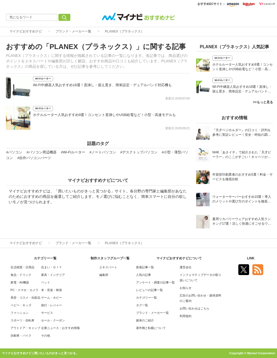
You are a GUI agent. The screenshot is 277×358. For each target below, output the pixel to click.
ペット (45, 282)
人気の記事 (143, 274)
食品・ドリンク (21, 274)
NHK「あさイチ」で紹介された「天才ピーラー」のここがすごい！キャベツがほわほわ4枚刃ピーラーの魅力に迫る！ (241, 155)
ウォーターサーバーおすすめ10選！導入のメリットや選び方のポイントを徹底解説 (241, 199)
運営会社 (186, 267)
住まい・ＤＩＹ (51, 267)
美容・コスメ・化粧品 (25, 297)
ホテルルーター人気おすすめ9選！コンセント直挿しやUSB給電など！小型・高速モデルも (104, 115)
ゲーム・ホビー (51, 297)
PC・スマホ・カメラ (24, 290)
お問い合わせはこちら (194, 308)
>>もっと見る (263, 102)
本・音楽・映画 (51, 290)
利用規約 (186, 316)
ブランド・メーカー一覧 (73, 31)
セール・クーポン (53, 320)
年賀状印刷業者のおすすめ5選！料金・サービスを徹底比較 (242, 177)
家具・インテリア (53, 274)
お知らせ (186, 287)
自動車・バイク (21, 335)
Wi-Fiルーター (43, 78)
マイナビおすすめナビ (25, 31)
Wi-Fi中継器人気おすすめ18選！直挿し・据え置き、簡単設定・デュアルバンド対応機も (102, 85)
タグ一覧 (142, 305)
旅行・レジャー (51, 305)
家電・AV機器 (20, 282)
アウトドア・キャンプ (25, 328)
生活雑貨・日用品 (22, 267)
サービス (47, 312)
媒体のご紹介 (145, 320)
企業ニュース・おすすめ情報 (60, 328)
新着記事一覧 (145, 267)
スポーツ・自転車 (22, 320)
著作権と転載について (151, 328)
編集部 (103, 274)
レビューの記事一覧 (149, 290)
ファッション (19, 312)
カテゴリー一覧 (146, 297)
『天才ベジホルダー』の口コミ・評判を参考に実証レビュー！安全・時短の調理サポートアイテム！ (241, 133)
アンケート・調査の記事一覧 (155, 282)
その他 (45, 335)
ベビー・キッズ (21, 305)
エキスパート (108, 267)
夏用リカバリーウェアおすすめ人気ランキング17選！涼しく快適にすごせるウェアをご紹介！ (241, 222)
